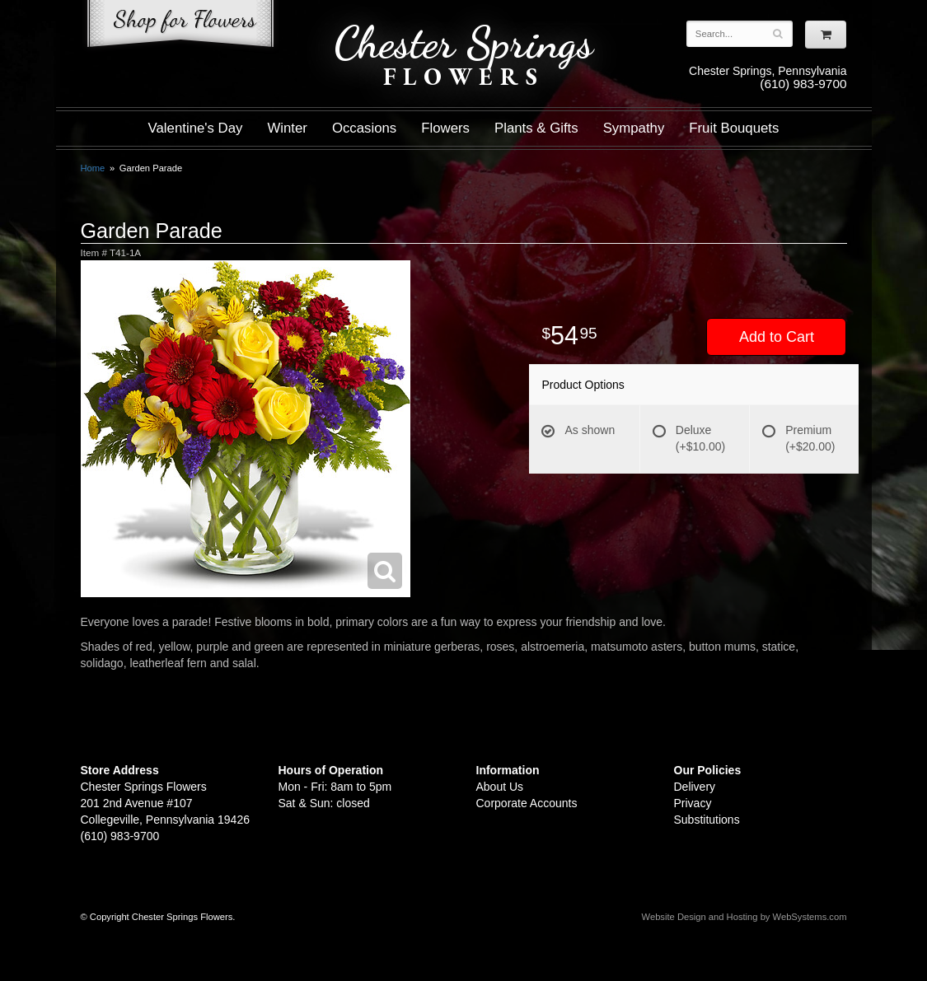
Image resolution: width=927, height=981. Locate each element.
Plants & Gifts (536, 128)
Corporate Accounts (527, 803)
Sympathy (634, 128)
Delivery (695, 786)
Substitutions (707, 819)
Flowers (445, 128)
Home (93, 168)
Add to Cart (776, 337)
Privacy (693, 803)
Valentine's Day (195, 128)
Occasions (364, 128)
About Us (500, 786)
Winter (287, 128)
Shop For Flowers (180, 27)
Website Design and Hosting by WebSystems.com (744, 917)
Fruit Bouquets (734, 128)
